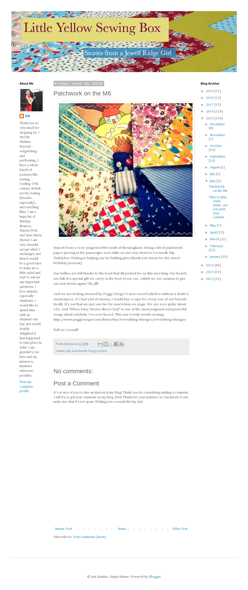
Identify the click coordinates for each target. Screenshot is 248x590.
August (215, 167)
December (217, 124)
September (217, 156)
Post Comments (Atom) (89, 537)
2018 (210, 98)
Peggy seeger (97, 351)
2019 (210, 91)
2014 (210, 265)
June (213, 181)
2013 (210, 272)
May (213, 225)
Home (122, 529)
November (217, 135)
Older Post (180, 529)
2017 (210, 105)
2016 (210, 111)
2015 (210, 118)
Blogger (155, 577)
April (214, 232)
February (216, 246)
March (215, 239)
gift (68, 351)
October (216, 146)
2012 (210, 279)
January (215, 257)
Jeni (27, 116)
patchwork (79, 351)
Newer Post (63, 529)
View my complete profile (26, 386)
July (213, 174)
